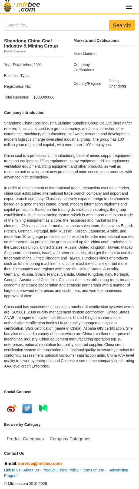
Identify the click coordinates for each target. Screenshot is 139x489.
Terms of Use (93, 470)
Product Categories (25, 439)
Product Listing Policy (60, 470)
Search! (122, 25)
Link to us (12, 470)
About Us (31, 470)
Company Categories (70, 439)
